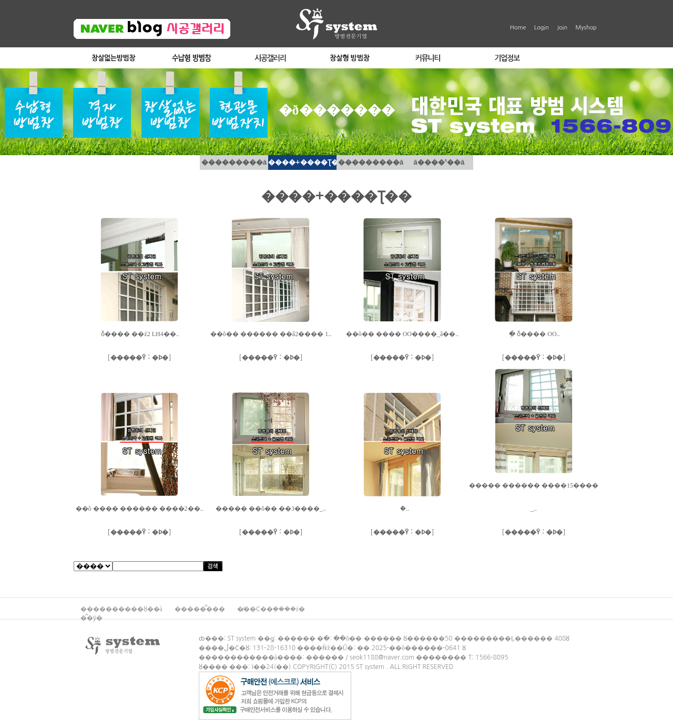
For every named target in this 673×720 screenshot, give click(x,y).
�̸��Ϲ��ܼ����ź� (271, 609)
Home (518, 28)
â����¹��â (439, 162)
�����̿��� (201, 609)
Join (562, 28)
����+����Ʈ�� (302, 162)
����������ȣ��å (122, 609)
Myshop (586, 28)
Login (541, 28)
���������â (234, 162)
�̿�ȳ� (91, 618)
